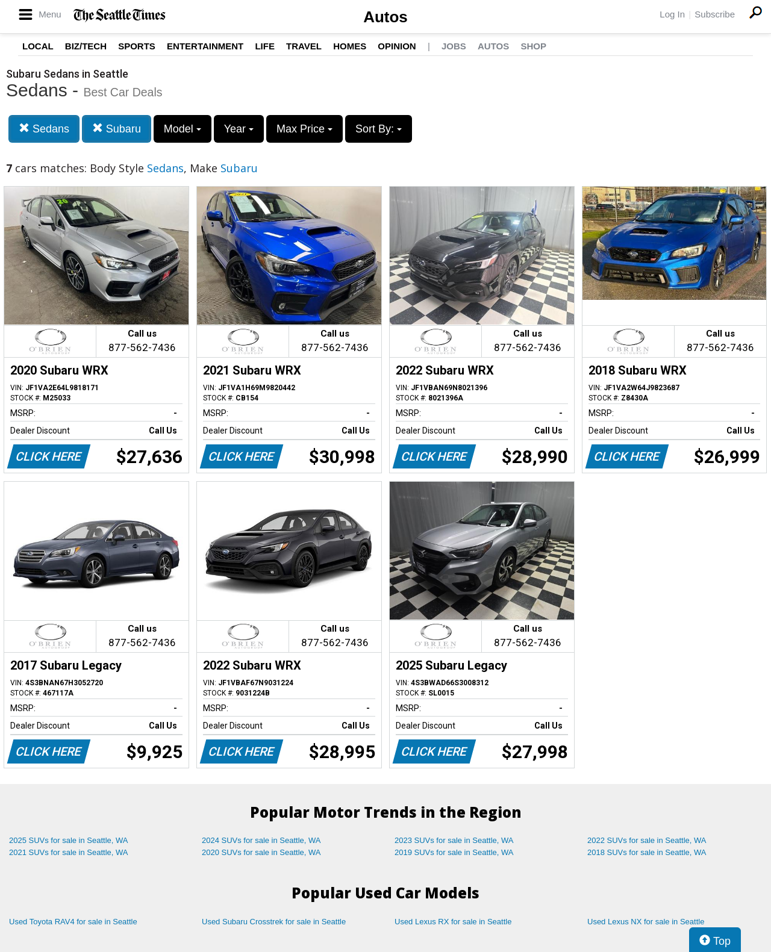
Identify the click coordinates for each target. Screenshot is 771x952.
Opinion (397, 46)
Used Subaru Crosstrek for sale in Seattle (274, 921)
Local (38, 46)
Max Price (304, 129)
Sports (136, 46)
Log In (672, 14)
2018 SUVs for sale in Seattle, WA (647, 852)
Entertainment (205, 46)
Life (265, 46)
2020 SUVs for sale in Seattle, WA (261, 852)
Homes (349, 46)
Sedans (44, 128)
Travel (304, 46)
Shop (533, 46)
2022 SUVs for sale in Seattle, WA (647, 840)
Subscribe (715, 14)
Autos (385, 17)
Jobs (454, 46)
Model (182, 129)
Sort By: (378, 129)
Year (239, 129)
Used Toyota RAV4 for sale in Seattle (73, 921)
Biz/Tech (86, 46)
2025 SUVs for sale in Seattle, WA (68, 840)
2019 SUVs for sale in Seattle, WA (454, 852)
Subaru (116, 128)
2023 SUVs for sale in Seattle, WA (454, 840)
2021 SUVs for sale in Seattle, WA (68, 852)
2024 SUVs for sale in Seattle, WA (261, 840)
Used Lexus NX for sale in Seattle (645, 921)
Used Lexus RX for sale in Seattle (453, 921)
